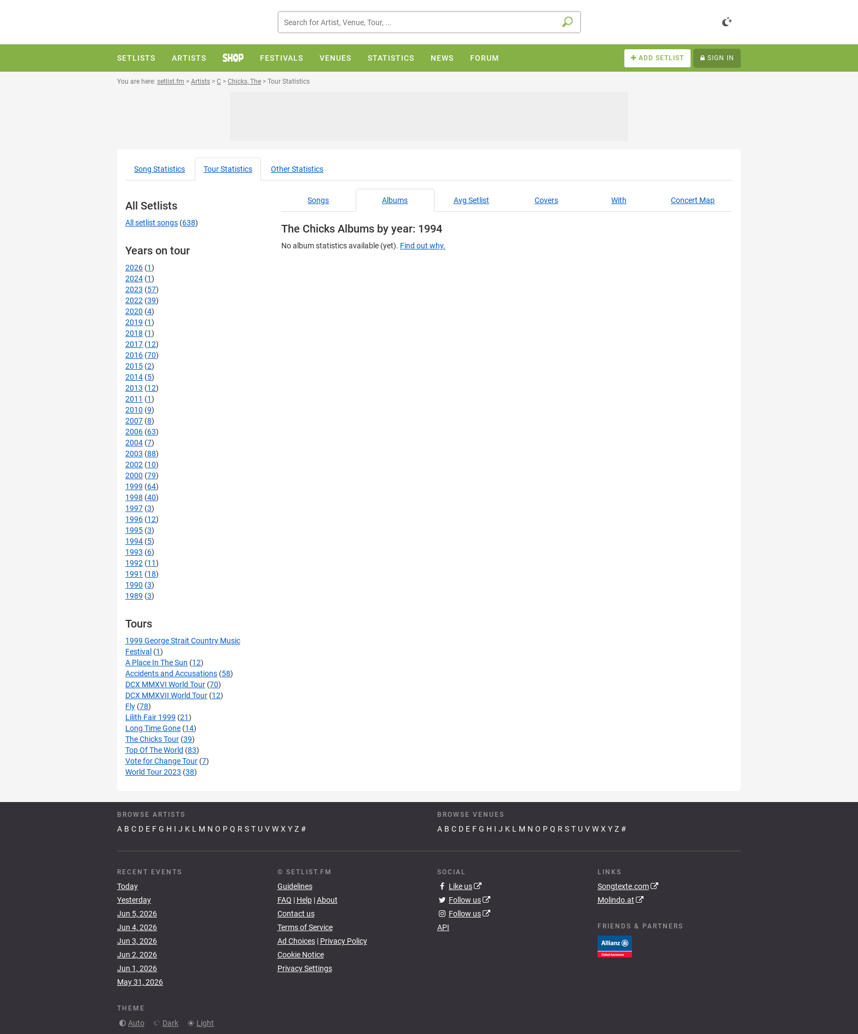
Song (159, 169)
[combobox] (429, 22)
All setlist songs (151, 222)
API (443, 927)
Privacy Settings (304, 968)
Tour (228, 169)
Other (297, 169)
